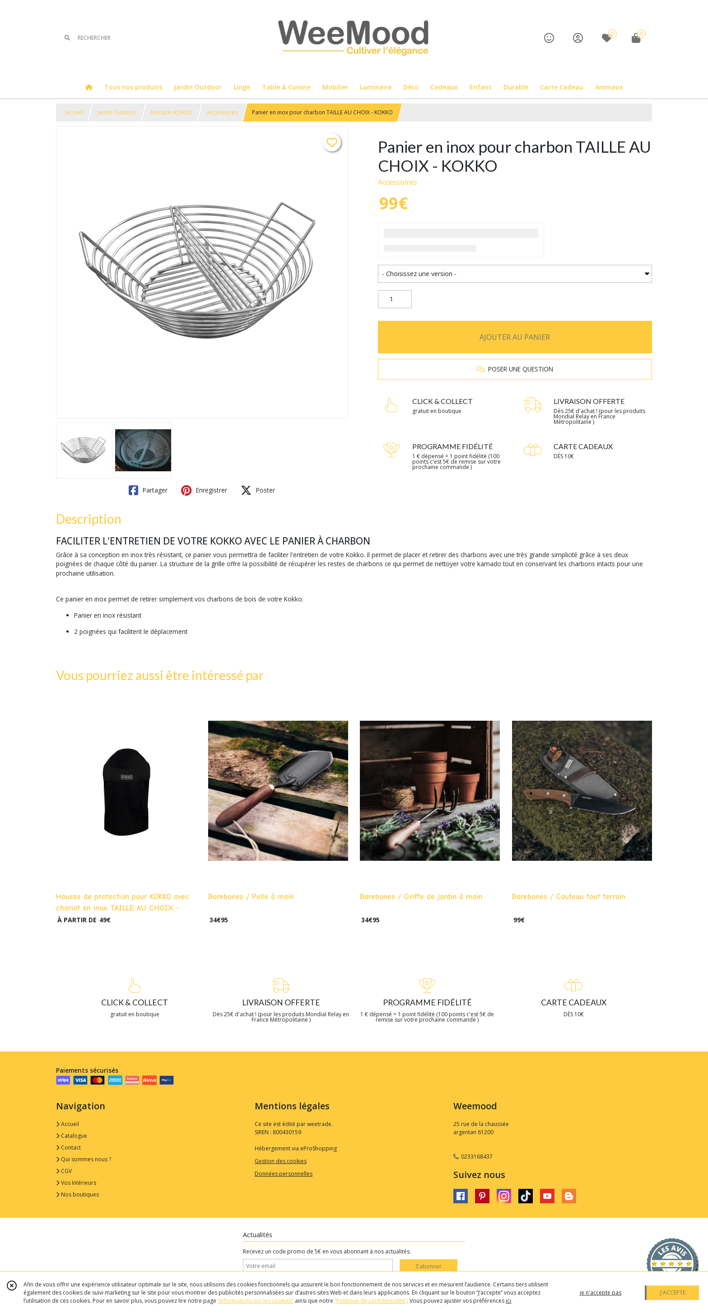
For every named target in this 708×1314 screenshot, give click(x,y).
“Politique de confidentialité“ (371, 1301)
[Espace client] (578, 38)
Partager (148, 490)
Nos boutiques (77, 1194)
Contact (68, 1147)
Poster (258, 490)
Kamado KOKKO (171, 112)
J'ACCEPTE (672, 1292)
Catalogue (71, 1136)
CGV (64, 1171)
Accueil (74, 112)
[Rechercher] (67, 38)
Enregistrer (204, 490)
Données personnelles (283, 1174)
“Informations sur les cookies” (255, 1301)
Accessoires (222, 112)
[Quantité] (395, 299)
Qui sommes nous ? (83, 1159)
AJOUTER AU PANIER (515, 337)
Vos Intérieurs (76, 1183)
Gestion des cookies (281, 1161)
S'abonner (428, 1266)
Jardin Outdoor (117, 112)
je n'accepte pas (600, 1292)
